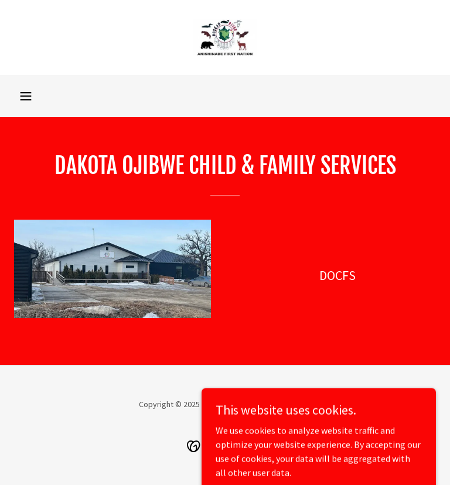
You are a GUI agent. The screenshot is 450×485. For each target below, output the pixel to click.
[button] (26, 96)
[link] (225, 37)
